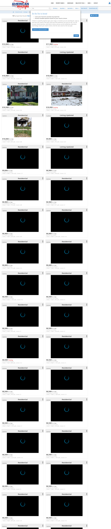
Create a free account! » (40, 29)
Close (76, 35)
